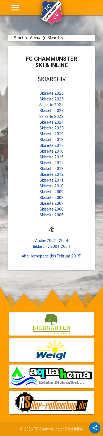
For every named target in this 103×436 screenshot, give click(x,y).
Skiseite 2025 (52, 99)
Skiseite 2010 (51, 186)
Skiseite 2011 (51, 180)
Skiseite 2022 (51, 116)
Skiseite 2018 (51, 139)
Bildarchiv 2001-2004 (51, 246)
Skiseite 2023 (52, 110)
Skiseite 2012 (52, 174)
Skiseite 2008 (51, 197)
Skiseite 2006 (51, 209)
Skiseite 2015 (51, 157)
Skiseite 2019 (51, 133)
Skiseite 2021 (52, 122)
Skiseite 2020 (52, 128)
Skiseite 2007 (52, 203)
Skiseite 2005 (51, 214)
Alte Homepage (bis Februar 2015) (52, 256)
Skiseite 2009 (51, 191)
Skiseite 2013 (51, 168)
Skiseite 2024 (51, 104)
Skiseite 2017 (52, 145)
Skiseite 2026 (52, 93)
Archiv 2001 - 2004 (51, 240)
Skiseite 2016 (51, 151)
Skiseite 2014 (52, 162)
